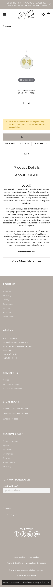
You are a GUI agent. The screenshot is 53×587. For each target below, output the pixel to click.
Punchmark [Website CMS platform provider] (31, 576)
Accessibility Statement (36, 563)
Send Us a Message (11, 384)
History (6, 299)
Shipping (10, 144)
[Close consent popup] (48, 582)
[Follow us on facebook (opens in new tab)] (16, 534)
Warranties (41, 144)
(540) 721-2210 (26, 93)
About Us (7, 291)
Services (6, 308)
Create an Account (11, 441)
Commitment (8, 304)
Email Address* (10, 486)
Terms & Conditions (15, 563)
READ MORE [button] (41, 5)
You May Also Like (26, 261)
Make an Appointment (12, 388)
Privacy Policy (33, 557)
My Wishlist (8, 454)
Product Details (26, 167)
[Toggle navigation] (4, 14)
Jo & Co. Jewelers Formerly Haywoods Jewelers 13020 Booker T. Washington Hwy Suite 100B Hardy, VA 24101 (17, 346)
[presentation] (24, 500)
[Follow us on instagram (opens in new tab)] (30, 534)
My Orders (7, 449)
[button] (43, 14)
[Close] (49, 4)
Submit (12, 515)
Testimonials (8, 316)
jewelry (8, 26)
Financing (7, 295)
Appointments (9, 462)
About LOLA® (26, 175)
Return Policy (19, 557)
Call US (6, 380)
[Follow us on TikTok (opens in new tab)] (23, 534)
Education (7, 312)
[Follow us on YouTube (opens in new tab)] (37, 534)
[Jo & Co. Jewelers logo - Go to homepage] (26, 14)
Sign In (6, 445)
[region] (26, 59)
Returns (24, 144)
